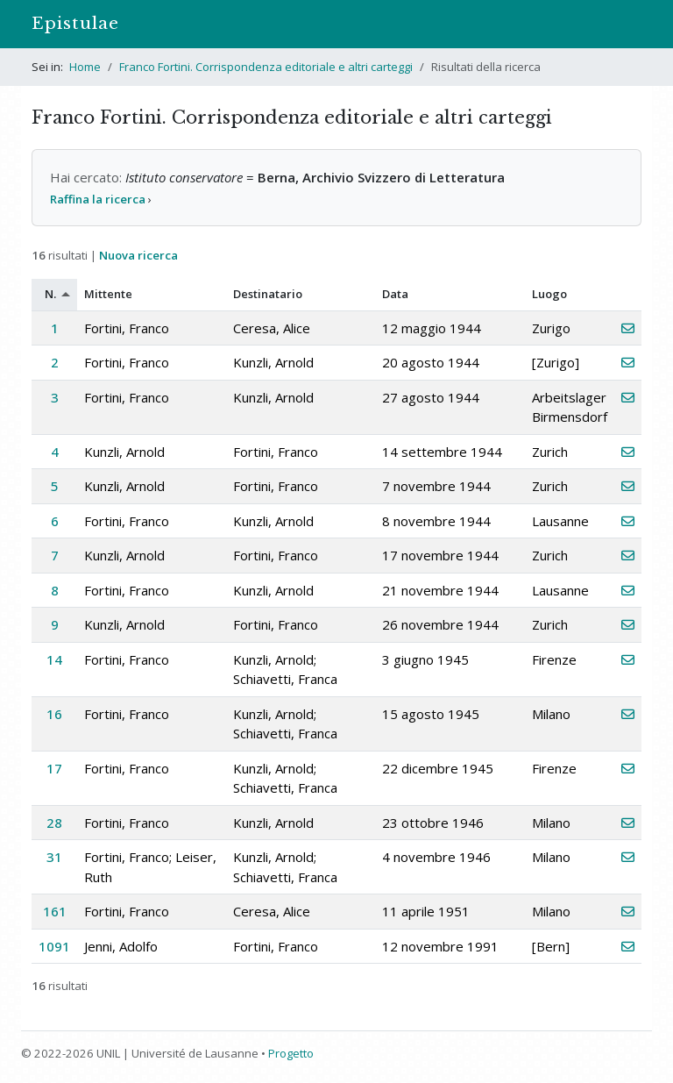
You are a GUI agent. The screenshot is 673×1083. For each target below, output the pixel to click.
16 (54, 714)
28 (54, 822)
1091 (54, 946)
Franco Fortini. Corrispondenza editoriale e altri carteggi (266, 67)
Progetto (291, 1053)
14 (54, 659)
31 (54, 857)
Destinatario (267, 294)
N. (50, 294)
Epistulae (75, 23)
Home (85, 67)
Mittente (108, 294)
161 (55, 911)
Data (395, 294)
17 (54, 768)
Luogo (549, 294)
